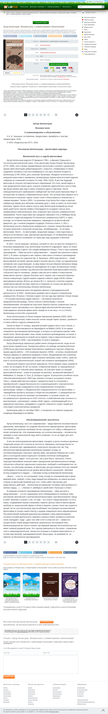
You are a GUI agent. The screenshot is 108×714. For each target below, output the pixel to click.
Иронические (7, 691)
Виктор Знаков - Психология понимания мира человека (50, 599)
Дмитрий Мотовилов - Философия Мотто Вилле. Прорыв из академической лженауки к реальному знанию (12, 600)
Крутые (5, 697)
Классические (7, 695)
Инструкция (66, 79)
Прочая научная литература (48, 52)
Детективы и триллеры (37, 7)
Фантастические (57, 691)
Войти (90, 1)
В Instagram (39, 36)
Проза (85, 29)
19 (56, 114)
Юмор (85, 49)
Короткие (55, 689)
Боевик (5, 687)
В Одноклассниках (56, 36)
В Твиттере (24, 36)
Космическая (31, 693)
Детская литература (89, 34)
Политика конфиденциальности (86, 702)
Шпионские (6, 702)
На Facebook (10, 36)
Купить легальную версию (58, 64)
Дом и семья (87, 37)
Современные (56, 695)
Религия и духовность (89, 41)
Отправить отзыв (9, 676)
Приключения (87, 32)
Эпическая (31, 704)
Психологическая (32, 697)
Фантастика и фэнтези (90, 17)
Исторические (7, 693)
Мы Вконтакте (70, 36)
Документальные (88, 27)
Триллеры (6, 700)
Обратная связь (81, 704)
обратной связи (54, 711)
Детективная (31, 691)
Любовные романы (53, 7)
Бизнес (86, 39)
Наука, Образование (89, 24)
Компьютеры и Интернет (90, 51)
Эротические (56, 697)
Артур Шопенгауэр (45, 45)
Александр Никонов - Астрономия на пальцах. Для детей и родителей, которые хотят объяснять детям (70, 600)
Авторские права (41, 22)
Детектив (5, 689)
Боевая (30, 687)
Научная (30, 695)
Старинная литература (90, 46)
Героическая (31, 689)
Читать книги (24, 7)
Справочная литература (90, 44)
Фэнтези (30, 702)
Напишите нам (61, 76)
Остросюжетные (57, 693)
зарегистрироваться (22, 631)
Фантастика (66, 7)
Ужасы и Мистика (33, 700)
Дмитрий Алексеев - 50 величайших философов (31, 599)
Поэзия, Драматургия (89, 54)
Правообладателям (82, 700)
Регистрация (99, 1)
